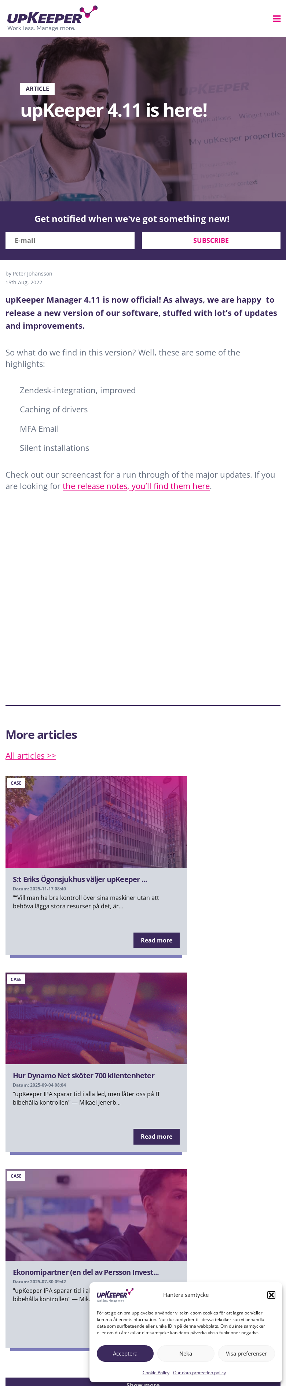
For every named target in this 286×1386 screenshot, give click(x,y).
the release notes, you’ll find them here (136, 485)
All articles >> (31, 755)
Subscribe (211, 240)
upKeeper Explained (39, 1344)
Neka (185, 1353)
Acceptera (125, 1353)
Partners (86, 1344)
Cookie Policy (156, 1372)
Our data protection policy (199, 1372)
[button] (271, 1295)
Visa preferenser (246, 1353)
